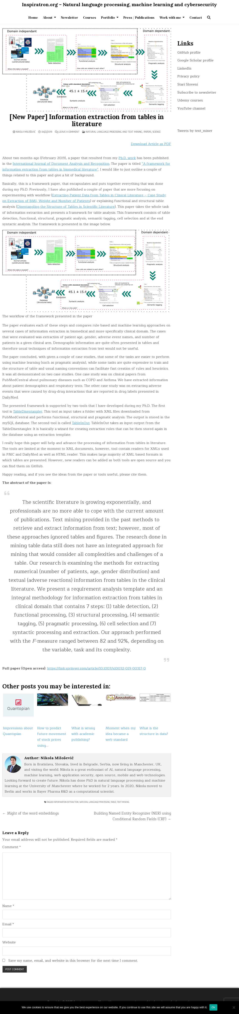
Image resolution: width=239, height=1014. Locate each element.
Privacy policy (188, 76)
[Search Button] (209, 17)
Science (157, 131)
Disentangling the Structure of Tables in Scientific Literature (66, 206)
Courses (89, 17)
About (47, 17)
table (113, 802)
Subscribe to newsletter (196, 92)
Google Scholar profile (195, 60)
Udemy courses (190, 100)
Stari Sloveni (187, 84)
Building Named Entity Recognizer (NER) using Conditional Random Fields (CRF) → (132, 816)
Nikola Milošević (25, 132)
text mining (123, 802)
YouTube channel (191, 108)
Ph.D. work (127, 158)
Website (9, 942)
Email (8, 924)
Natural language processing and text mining (114, 131)
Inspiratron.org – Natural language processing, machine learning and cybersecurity (119, 4)
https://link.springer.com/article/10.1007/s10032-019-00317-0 (96, 668)
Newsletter (69, 17)
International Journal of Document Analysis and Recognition (61, 164)
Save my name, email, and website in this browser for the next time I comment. (73, 960)
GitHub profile (189, 52)
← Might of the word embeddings (30, 813)
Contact (196, 17)
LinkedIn (184, 68)
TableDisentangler (27, 411)
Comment (11, 847)
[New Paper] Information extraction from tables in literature (87, 120)
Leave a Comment (69, 132)
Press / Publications (138, 17)
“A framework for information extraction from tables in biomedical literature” (86, 166)
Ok (213, 1007)
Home (33, 17)
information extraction (66, 802)
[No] (234, 1007)
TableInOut (81, 423)
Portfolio (108, 17)
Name (8, 906)
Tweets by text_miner (194, 131)
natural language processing (94, 802)
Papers (147, 131)
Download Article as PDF (151, 144)
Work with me (170, 17)
